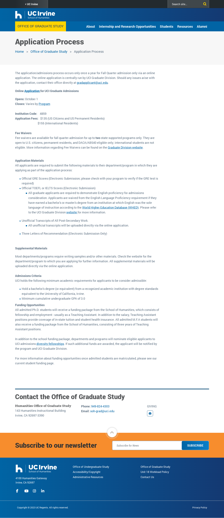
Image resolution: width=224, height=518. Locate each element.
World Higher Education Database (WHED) (110, 207)
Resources (185, 26)
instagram (35, 491)
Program (44, 104)
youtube (26, 491)
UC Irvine (32, 4)
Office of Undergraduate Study (91, 466)
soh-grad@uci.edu (102, 411)
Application (32, 91)
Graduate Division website (125, 147)
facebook (18, 491)
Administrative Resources (88, 477)
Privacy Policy (199, 507)
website (72, 212)
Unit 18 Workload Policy (155, 472)
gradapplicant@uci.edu (92, 83)
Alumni (202, 26)
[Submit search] (204, 3)
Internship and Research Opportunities (127, 26)
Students (166, 26)
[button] (112, 432)
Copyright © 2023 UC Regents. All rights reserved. (42, 507)
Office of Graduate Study (41, 26)
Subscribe (195, 445)
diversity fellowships (50, 344)
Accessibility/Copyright (86, 472)
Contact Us (147, 477)
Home (19, 51)
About (90, 26)
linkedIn (43, 491)
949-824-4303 (100, 406)
